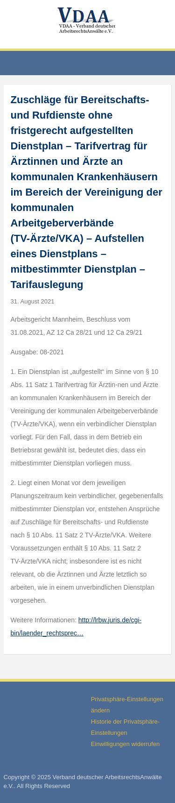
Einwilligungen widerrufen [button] (125, 743)
